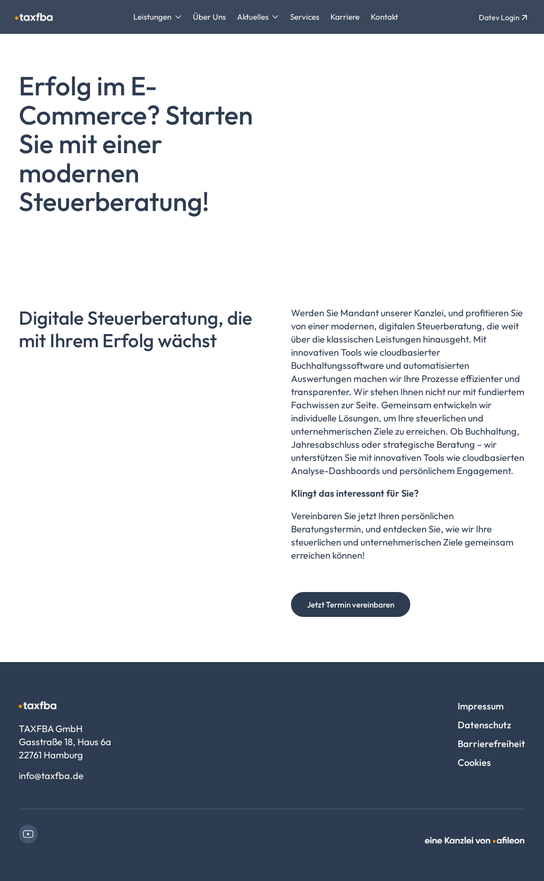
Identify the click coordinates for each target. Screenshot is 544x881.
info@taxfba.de (51, 775)
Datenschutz (484, 725)
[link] (28, 834)
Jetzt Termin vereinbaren (350, 604)
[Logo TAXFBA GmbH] (34, 17)
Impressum (481, 706)
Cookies (474, 762)
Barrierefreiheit (491, 743)
